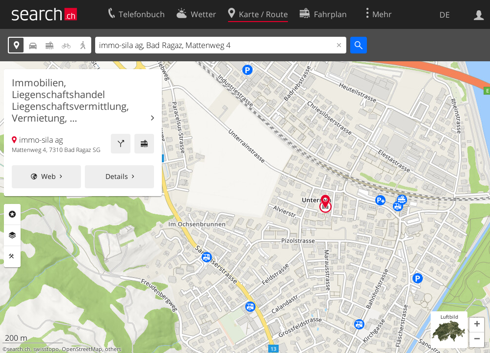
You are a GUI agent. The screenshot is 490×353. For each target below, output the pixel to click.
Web (48, 176)
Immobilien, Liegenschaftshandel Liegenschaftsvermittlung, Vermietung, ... (70, 100)
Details (116, 176)
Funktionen (12, 256)
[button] (476, 325)
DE (444, 14)
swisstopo (46, 349)
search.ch (18, 349)
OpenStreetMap (82, 349)
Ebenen (12, 235)
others (113, 349)
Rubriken (12, 214)
